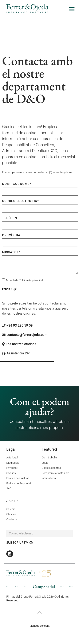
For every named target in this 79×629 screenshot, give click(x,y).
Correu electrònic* (20, 201)
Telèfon (9, 218)
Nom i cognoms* (16, 184)
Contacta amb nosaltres (31, 421)
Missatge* (11, 252)
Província (11, 235)
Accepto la (24, 280)
